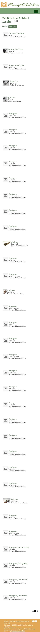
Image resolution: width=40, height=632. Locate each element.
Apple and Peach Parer (15, 49)
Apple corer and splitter (17, 65)
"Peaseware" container (16, 33)
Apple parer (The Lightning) (18, 563)
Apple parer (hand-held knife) (19, 547)
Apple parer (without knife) (18, 580)
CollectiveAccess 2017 (18, 631)
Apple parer (13, 113)
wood (12, 26)
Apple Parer (14, 81)
